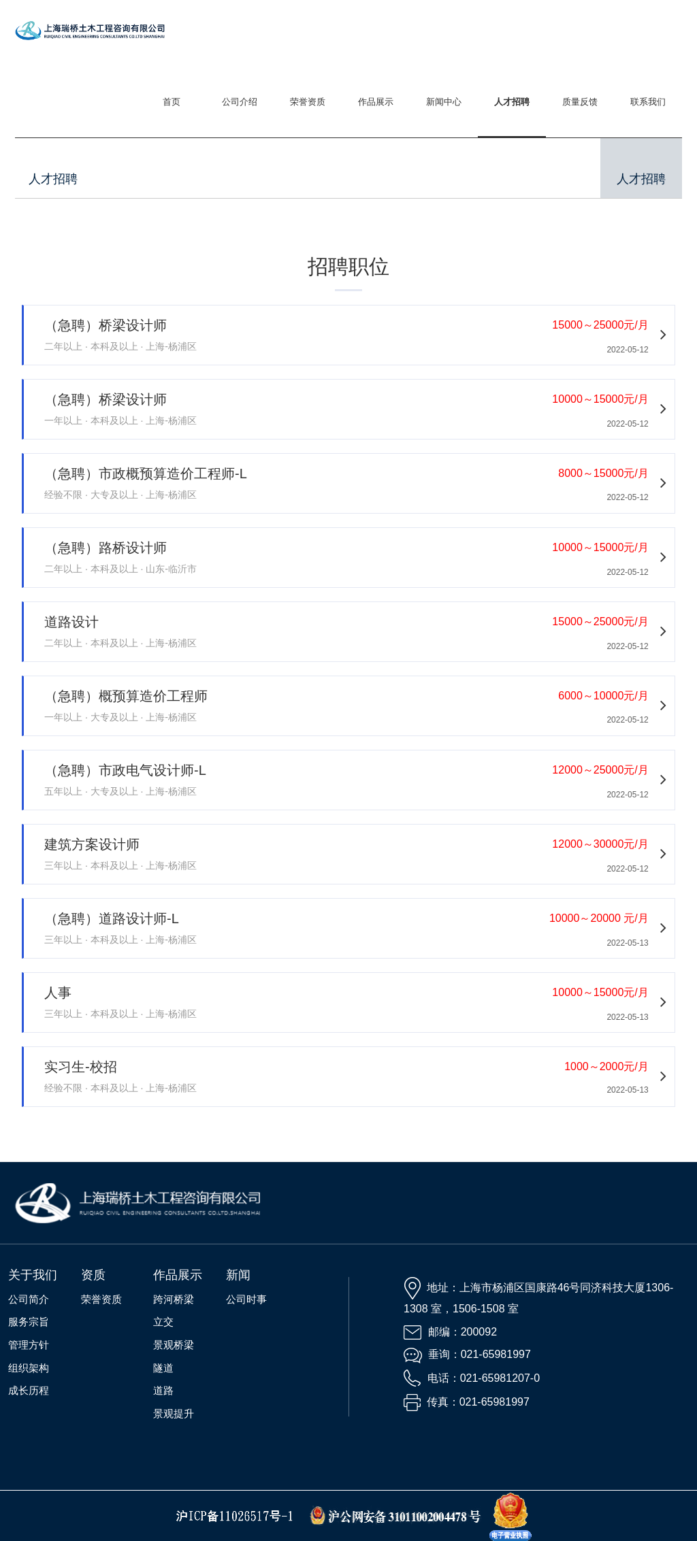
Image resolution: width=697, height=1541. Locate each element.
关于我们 (32, 1275)
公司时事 (246, 1299)
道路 (163, 1390)
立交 (163, 1321)
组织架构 (28, 1368)
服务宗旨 (28, 1321)
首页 (171, 102)
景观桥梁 (173, 1345)
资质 (93, 1275)
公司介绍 (239, 102)
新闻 (238, 1275)
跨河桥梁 (173, 1299)
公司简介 (28, 1299)
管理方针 (28, 1345)
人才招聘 (512, 102)
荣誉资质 (307, 102)
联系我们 (648, 102)
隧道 (163, 1368)
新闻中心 (443, 102)
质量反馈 (580, 102)
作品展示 (375, 102)
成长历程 (28, 1390)
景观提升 (173, 1413)
